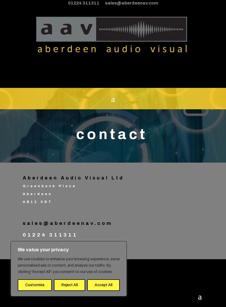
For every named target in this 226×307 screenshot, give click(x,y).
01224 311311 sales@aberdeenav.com (113, 3)
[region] (69, 268)
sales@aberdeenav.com (68, 223)
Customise (34, 285)
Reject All (69, 285)
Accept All (103, 285)
